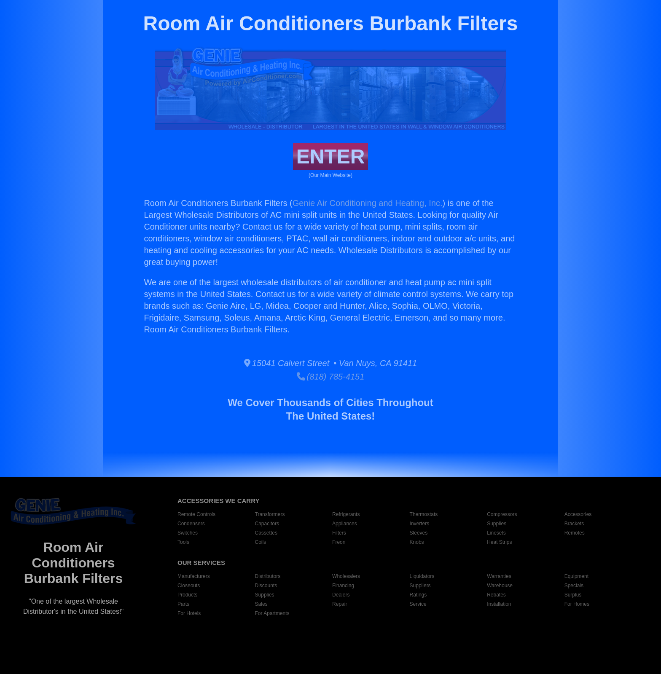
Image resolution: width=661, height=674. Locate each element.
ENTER (330, 156)
